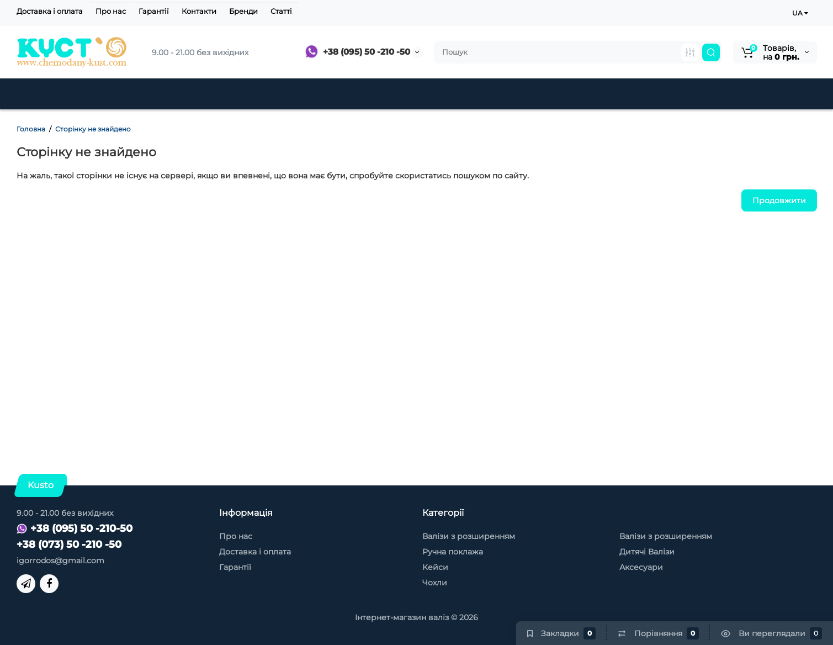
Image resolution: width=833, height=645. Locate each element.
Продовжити (779, 200)
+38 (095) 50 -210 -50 (357, 51)
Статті (281, 11)
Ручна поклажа (452, 552)
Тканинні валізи (199, 94)
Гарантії (154, 11)
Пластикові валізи (83, 94)
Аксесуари (509, 94)
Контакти (199, 11)
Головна (31, 129)
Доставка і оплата (50, 11)
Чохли (577, 94)
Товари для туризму (673, 94)
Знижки (381, 94)
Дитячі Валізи (301, 94)
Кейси (442, 94)
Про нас (110, 11)
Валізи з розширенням (468, 536)
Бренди (243, 11)
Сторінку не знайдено (93, 129)
